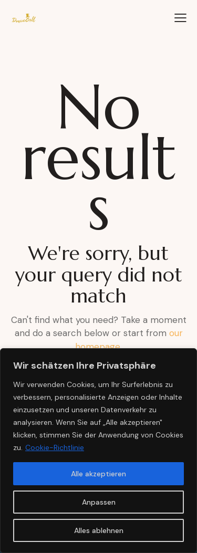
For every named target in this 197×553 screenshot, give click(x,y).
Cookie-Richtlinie (54, 447)
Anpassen (99, 502)
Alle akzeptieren (98, 473)
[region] (98, 450)
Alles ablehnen (98, 530)
